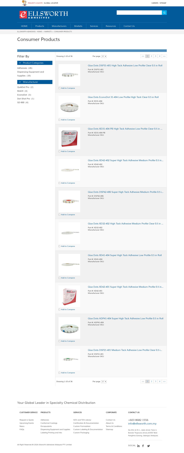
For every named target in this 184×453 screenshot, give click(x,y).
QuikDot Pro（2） (25, 87)
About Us (110, 423)
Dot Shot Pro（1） (26, 98)
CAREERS (155, 3)
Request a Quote (27, 420)
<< (143, 56)
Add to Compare (68, 88)
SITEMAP (163, 3)
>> (164, 56)
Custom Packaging (81, 433)
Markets (48, 32)
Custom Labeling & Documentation (88, 429)
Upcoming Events (27, 423)
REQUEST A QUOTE (35, 3)
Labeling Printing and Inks (51, 433)
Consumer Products (63, 32)
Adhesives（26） (25, 68)
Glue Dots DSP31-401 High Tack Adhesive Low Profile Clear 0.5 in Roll (125, 65)
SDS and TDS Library (82, 420)
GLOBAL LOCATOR (51, 3)
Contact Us (110, 420)
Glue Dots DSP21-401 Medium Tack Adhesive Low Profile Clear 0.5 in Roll (125, 350)
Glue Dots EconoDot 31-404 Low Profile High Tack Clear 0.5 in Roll (123, 97)
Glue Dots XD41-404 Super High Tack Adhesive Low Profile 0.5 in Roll (125, 255)
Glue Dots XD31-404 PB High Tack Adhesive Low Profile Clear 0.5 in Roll (125, 128)
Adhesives (45, 420)
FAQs (22, 429)
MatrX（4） (23, 91)
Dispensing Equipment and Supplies (55, 429)
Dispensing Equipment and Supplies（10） (30, 74)
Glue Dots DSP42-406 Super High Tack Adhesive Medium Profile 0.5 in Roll (125, 192)
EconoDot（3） (24, 95)
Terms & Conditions (114, 426)
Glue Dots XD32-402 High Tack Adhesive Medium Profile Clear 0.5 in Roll (125, 223)
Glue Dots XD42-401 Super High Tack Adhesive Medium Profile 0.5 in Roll (125, 286)
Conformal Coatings (49, 423)
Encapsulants (46, 426)
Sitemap (109, 429)
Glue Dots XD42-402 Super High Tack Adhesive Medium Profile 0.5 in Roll (125, 160)
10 (103, 56)
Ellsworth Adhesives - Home (29, 32)
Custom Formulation (81, 426)
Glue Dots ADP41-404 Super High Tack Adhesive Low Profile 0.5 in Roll (125, 318)
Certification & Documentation (86, 423)
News (22, 426)
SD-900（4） (23, 102)
